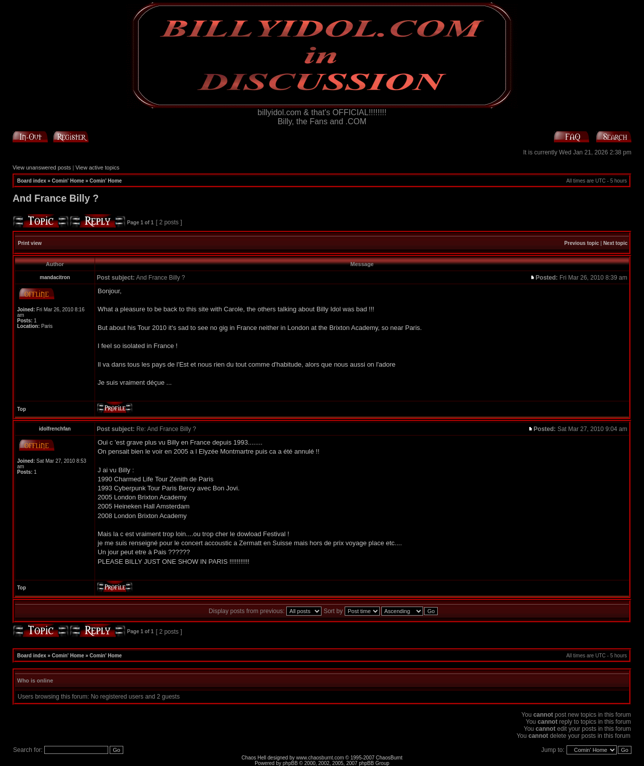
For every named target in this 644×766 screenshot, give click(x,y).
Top (21, 409)
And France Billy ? (56, 198)
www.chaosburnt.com (320, 757)
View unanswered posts (42, 167)
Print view (30, 243)
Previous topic (582, 243)
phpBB (290, 763)
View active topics (97, 167)
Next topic (615, 243)
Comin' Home (68, 181)
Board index (31, 181)
